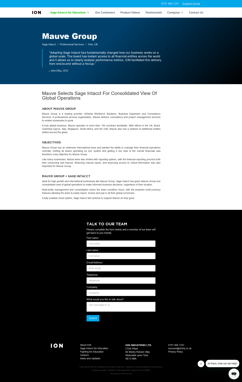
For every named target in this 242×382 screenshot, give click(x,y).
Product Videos (130, 12)
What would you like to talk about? (105, 299)
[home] (37, 12)
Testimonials (153, 12)
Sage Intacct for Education (94, 348)
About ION (85, 345)
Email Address (95, 262)
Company (93, 287)
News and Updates (90, 358)
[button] (70, 12)
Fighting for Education (92, 351)
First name (93, 237)
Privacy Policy (175, 351)
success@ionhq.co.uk (179, 348)
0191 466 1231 (170, 3)
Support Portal (191, 3)
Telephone (92, 274)
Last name (93, 250)
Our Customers (105, 12)
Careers (84, 355)
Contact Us (196, 12)
